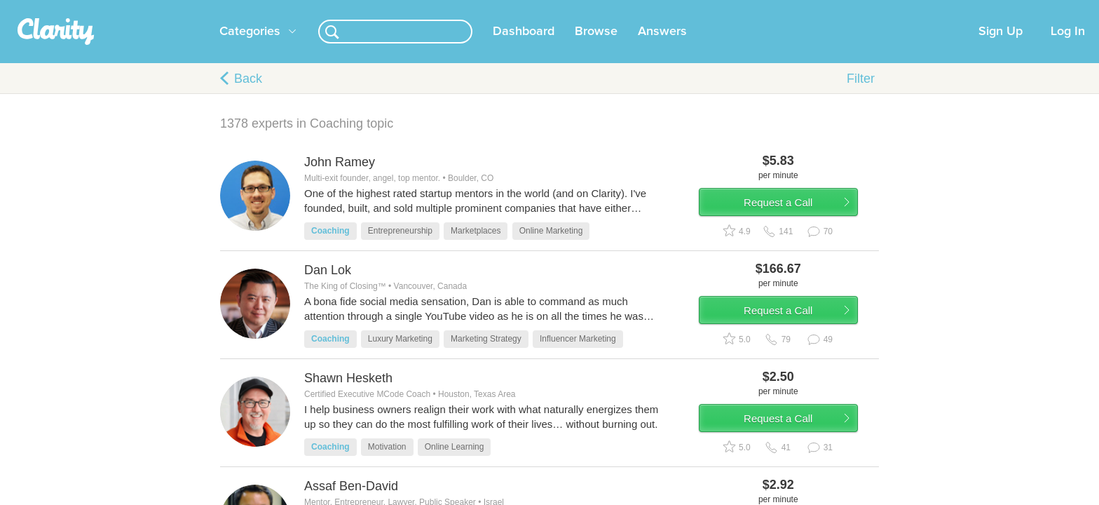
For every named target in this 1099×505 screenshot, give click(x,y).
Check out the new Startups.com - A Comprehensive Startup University (718, 9)
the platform (198, 8)
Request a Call (796, 227)
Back (248, 95)
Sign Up (1000, 48)
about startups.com (921, 9)
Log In (1068, 48)
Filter (861, 95)
